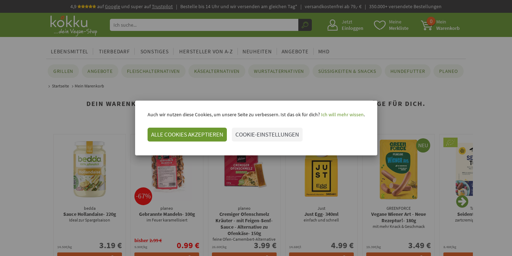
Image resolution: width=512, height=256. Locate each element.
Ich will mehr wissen (342, 114)
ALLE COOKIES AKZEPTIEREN (187, 134)
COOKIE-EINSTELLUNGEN (267, 134)
